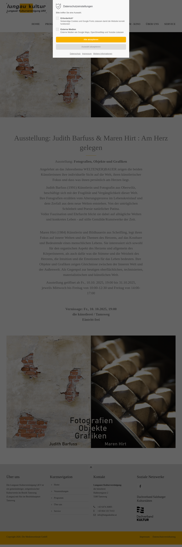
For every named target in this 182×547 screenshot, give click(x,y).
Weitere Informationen (102, 54)
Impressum (87, 54)
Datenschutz (75, 54)
